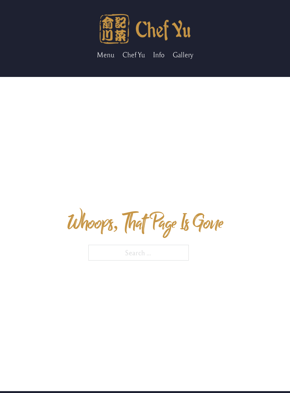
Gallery (183, 54)
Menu (105, 54)
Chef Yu (133, 54)
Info (159, 54)
